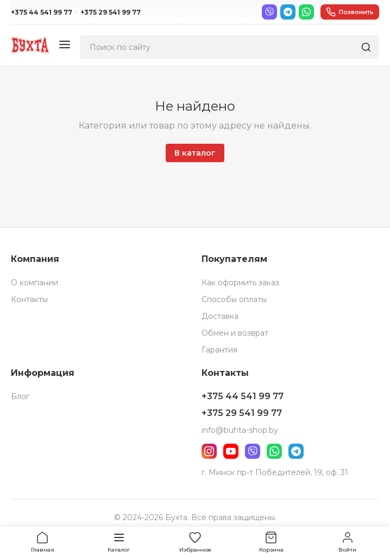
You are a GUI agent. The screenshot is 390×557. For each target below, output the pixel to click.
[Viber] (269, 12)
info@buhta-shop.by (240, 430)
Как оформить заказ (240, 282)
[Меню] (65, 45)
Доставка (220, 316)
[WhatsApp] (306, 12)
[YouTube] (230, 451)
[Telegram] (287, 12)
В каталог (195, 153)
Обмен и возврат (235, 333)
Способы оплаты (234, 299)
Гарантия (219, 350)
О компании (34, 282)
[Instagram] (209, 451)
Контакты (29, 299)
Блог (20, 396)
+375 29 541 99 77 (110, 12)
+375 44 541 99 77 (41, 12)
